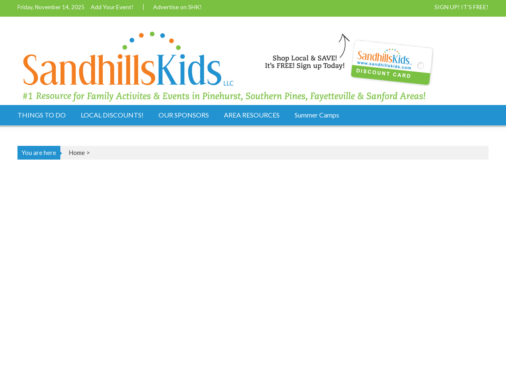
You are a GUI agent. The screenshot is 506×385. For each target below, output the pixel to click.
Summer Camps (317, 115)
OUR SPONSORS (184, 115)
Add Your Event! (112, 7)
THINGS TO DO (41, 115)
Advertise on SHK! (177, 7)
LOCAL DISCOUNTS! (112, 115)
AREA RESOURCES (252, 115)
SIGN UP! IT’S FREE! (461, 7)
